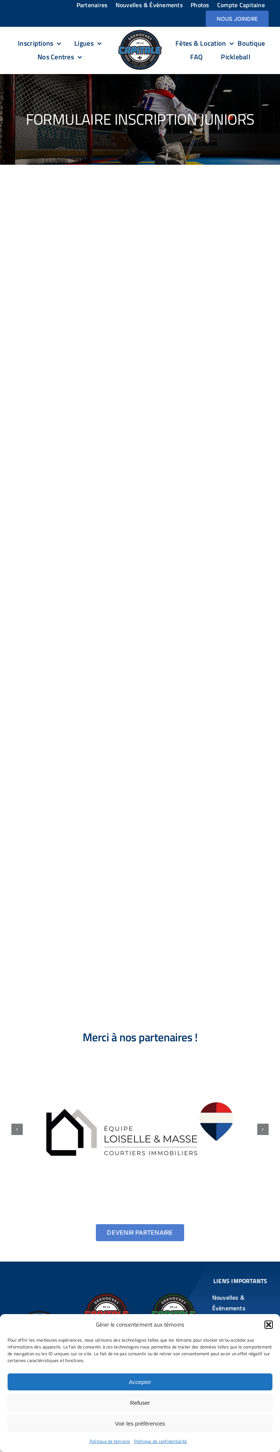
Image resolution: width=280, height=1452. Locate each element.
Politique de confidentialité (160, 1441)
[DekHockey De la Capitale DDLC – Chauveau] (106, 1296)
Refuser (140, 1402)
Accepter (140, 1382)
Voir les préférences (140, 1423)
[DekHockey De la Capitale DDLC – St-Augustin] (173, 1296)
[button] (268, 1324)
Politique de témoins (109, 1441)
